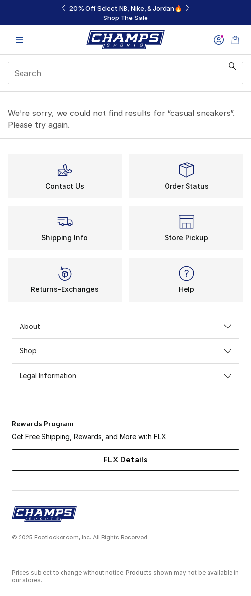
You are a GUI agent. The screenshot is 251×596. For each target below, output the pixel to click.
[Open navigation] (19, 39)
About (125, 326)
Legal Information (125, 375)
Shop (125, 350)
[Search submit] (232, 73)
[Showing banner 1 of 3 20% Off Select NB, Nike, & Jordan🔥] (125, 13)
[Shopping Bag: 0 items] (235, 39)
